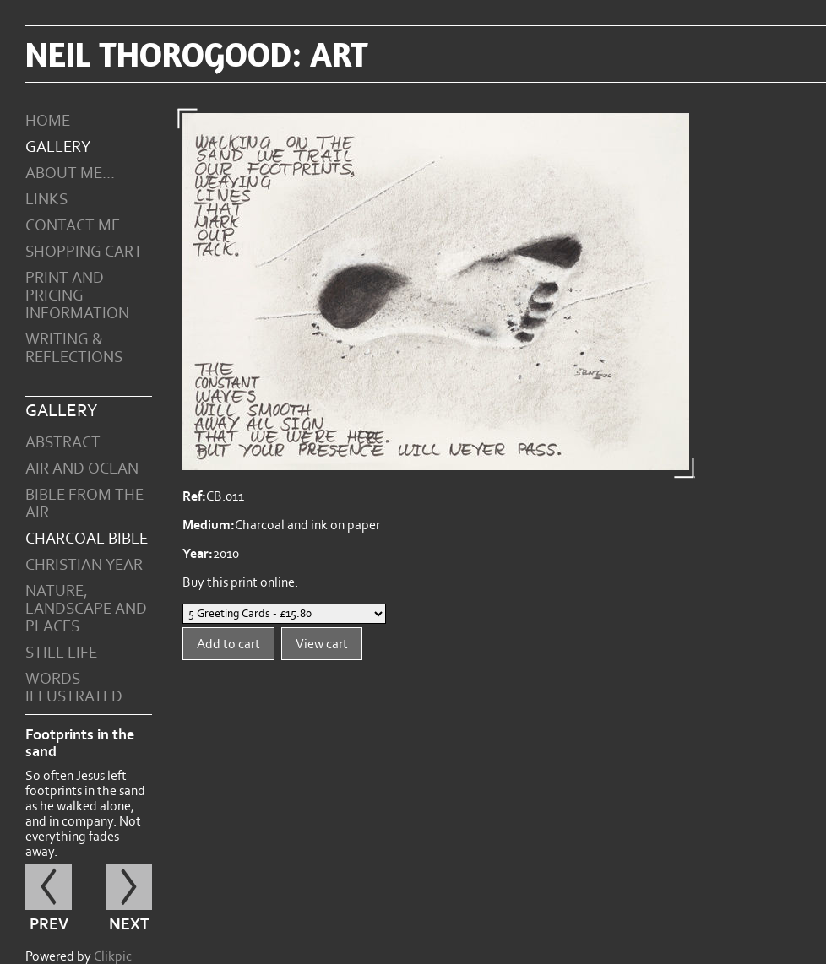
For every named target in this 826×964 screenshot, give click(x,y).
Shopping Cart (84, 252)
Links (46, 200)
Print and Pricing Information (77, 295)
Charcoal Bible (86, 539)
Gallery (57, 147)
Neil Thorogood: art (196, 54)
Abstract (63, 443)
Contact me (72, 226)
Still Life (61, 653)
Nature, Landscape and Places (86, 609)
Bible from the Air (84, 504)
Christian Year (84, 565)
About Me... (70, 173)
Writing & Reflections (73, 348)
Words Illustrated (73, 688)
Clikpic (113, 956)
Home (47, 121)
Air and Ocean (82, 469)
